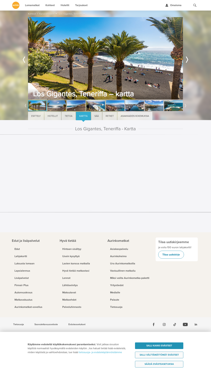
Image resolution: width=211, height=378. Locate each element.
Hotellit (53, 116)
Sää (96, 116)
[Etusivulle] (15, 5)
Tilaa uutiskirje (171, 254)
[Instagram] (164, 324)
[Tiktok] (174, 324)
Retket (110, 116)
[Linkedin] (195, 324)
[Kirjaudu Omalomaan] (173, 5)
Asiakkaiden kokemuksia (135, 116)
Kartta (83, 116)
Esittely (36, 116)
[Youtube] (185, 324)
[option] (105, 58)
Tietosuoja (18, 324)
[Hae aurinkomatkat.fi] (195, 5)
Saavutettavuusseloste (46, 324)
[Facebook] (153, 324)
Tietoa (68, 116)
